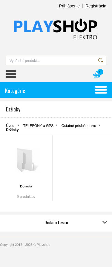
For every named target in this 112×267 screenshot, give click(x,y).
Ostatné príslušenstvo (79, 126)
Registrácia (95, 6)
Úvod (10, 126)
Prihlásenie (69, 6)
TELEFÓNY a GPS (38, 126)
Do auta (26, 186)
